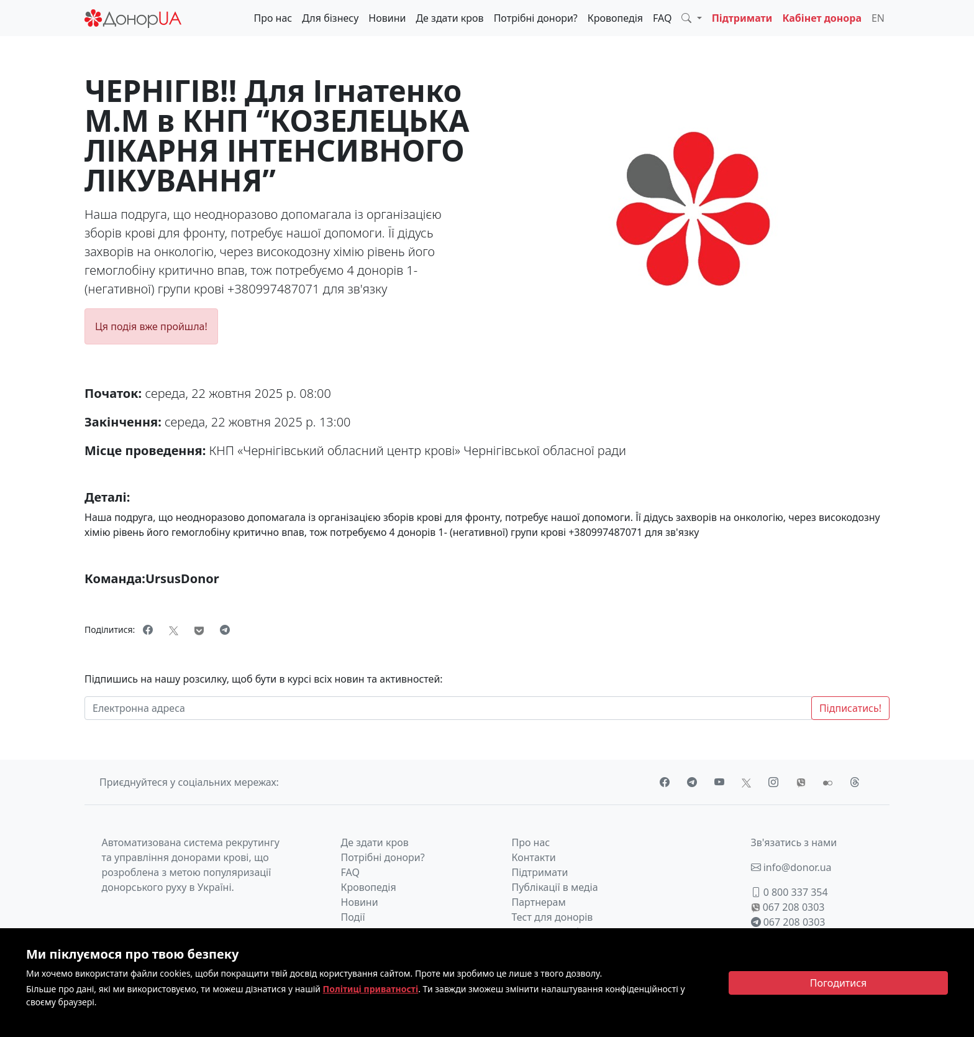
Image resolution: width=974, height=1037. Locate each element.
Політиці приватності (371, 989)
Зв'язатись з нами (794, 842)
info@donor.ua (791, 867)
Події (353, 917)
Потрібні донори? (536, 18)
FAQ (662, 18)
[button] (691, 18)
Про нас (272, 18)
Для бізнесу (330, 18)
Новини (387, 18)
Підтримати (742, 18)
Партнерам (539, 902)
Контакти (534, 857)
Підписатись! (850, 708)
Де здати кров (449, 18)
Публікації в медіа (555, 887)
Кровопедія (615, 18)
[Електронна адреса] (448, 708)
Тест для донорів (552, 917)
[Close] (838, 983)
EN (878, 18)
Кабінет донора (822, 18)
